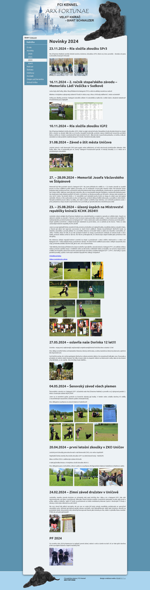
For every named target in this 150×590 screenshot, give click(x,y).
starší (30, 63)
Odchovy (30, 73)
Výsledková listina (55, 256)
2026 (30, 54)
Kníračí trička (32, 82)
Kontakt (30, 76)
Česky (26, 38)
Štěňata (30, 70)
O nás (29, 47)
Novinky (30, 51)
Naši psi (30, 66)
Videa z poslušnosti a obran (58, 259)
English (33, 38)
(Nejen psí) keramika (35, 79)
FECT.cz (121, 578)
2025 (30, 57)
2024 (30, 60)
